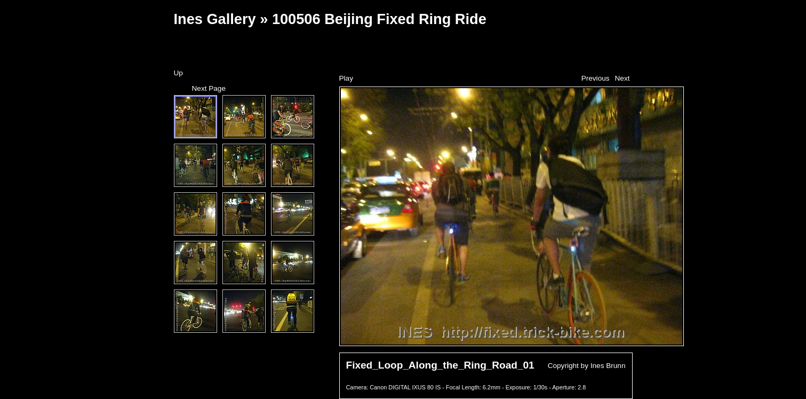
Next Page (209, 88)
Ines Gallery (215, 19)
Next (622, 78)
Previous (595, 78)
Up (178, 73)
